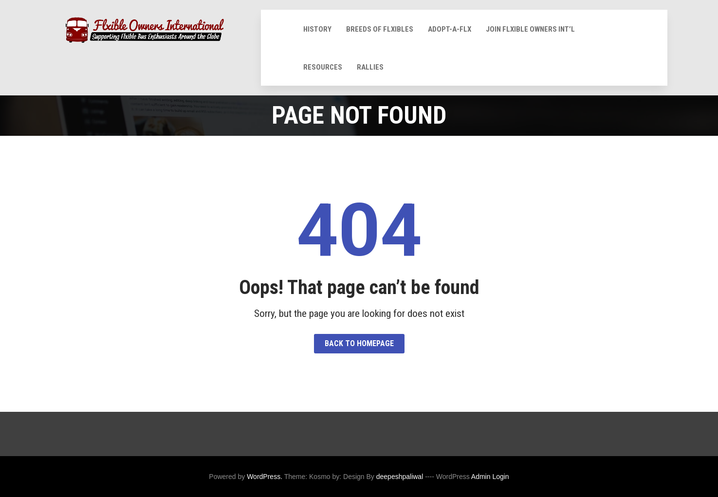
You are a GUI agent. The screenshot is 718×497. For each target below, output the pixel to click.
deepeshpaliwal (399, 476)
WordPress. (264, 476)
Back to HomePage (359, 343)
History (317, 29)
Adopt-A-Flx (449, 29)
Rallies (370, 67)
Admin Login (490, 476)
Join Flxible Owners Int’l (530, 29)
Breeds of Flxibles (379, 29)
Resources (322, 67)
